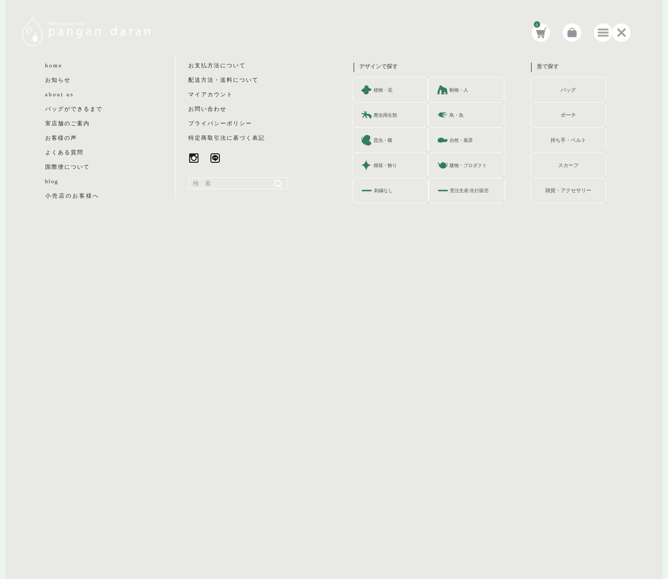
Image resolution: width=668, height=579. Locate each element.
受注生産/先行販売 (469, 190)
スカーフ (568, 165)
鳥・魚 (456, 115)
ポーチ (568, 115)
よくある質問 (64, 152)
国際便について (67, 167)
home (54, 65)
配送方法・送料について (223, 80)
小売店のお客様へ (72, 196)
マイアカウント (210, 94)
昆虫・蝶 (383, 140)
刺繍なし (383, 190)
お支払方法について (217, 65)
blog (51, 181)
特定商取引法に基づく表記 (226, 138)
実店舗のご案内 (67, 123)
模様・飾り (385, 165)
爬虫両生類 (385, 115)
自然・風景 (461, 140)
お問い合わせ (207, 109)
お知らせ (58, 80)
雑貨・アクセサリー (568, 190)
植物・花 (383, 89)
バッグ (568, 90)
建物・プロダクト (468, 165)
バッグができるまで (74, 109)
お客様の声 (61, 138)
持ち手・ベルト (568, 140)
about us (59, 94)
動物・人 (458, 89)
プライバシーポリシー (220, 123)
